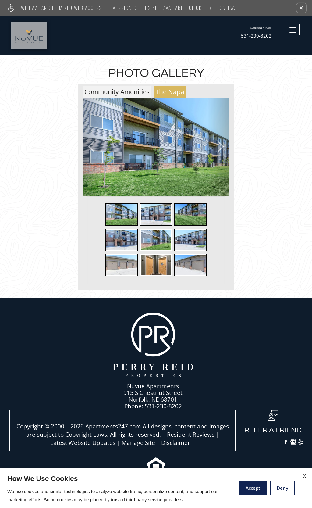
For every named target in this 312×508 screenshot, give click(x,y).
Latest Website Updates (82, 443)
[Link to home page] (42, 35)
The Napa (169, 92)
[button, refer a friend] (273, 424)
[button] (301, 8)
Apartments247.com (113, 426)
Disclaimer (175, 443)
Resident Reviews (190, 434)
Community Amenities (117, 92)
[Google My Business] (293, 442)
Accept (253, 488)
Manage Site (138, 443)
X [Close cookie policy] (304, 476)
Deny (282, 488)
